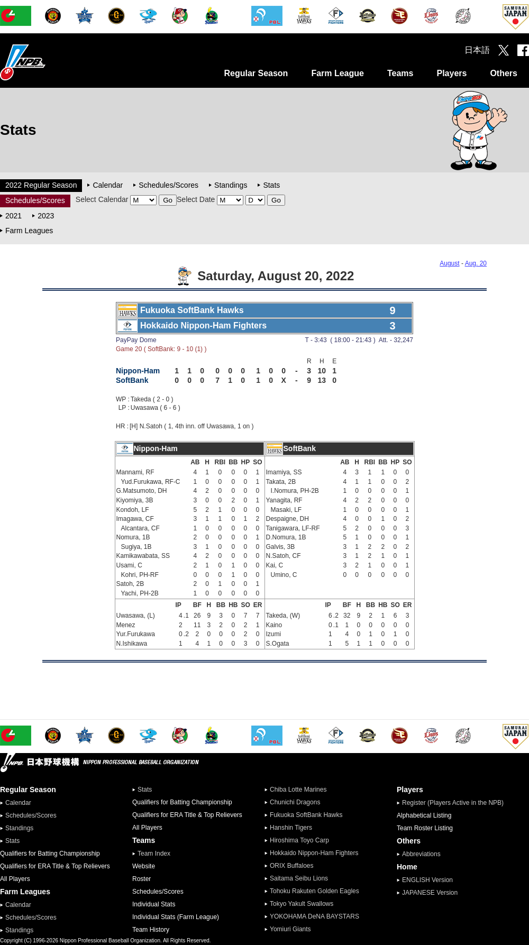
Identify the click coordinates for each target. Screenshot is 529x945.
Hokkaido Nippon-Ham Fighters (314, 853)
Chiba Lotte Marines (298, 789)
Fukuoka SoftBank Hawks (306, 815)
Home (407, 867)
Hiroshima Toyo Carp (299, 840)
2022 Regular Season (41, 185)
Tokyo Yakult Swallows (301, 903)
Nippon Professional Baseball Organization (49, 62)
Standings (230, 185)
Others (503, 73)
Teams (400, 73)
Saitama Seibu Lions (299, 878)
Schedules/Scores (168, 185)
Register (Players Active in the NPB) (456, 802)
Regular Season (256, 73)
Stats (271, 185)
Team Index (154, 853)
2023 (46, 216)
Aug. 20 (476, 263)
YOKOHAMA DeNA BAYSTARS (314, 916)
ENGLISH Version (427, 880)
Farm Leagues (29, 230)
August (449, 263)
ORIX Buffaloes (292, 865)
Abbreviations (421, 854)
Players (451, 73)
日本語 (477, 49)
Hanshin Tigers (291, 827)
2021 (13, 216)
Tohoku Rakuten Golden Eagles (314, 891)
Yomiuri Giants (290, 929)
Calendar (108, 185)
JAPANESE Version (430, 892)
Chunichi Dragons (295, 802)
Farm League (337, 73)
